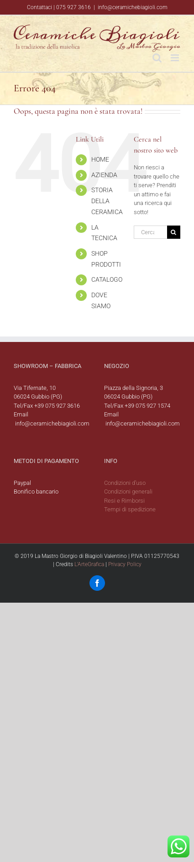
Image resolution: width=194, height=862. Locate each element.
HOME (100, 159)
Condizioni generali (128, 491)
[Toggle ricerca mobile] (157, 58)
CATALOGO (106, 279)
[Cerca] (173, 232)
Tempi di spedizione (130, 509)
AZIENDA (104, 175)
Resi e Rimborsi (124, 500)
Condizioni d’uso (125, 482)
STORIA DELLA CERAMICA (107, 201)
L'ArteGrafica (89, 564)
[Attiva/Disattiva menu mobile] (175, 58)
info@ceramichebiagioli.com (133, 7)
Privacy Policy (125, 564)
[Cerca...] (150, 232)
